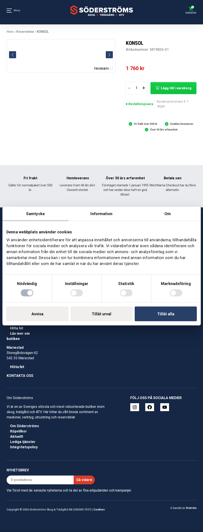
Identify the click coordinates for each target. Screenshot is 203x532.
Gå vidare (84, 480)
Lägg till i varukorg (176, 88)
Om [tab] (167, 213)
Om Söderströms (24, 426)
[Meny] (9, 11)
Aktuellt (16, 436)
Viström (191, 508)
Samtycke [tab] (35, 213)
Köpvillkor (18, 431)
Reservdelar (25, 31)
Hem (10, 31)
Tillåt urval (101, 314)
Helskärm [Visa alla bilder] (103, 68)
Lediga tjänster (22, 442)
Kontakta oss (20, 376)
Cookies (99, 509)
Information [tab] (101, 213)
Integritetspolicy (24, 447)
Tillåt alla (165, 314)
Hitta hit (16, 328)
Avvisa (37, 314)
